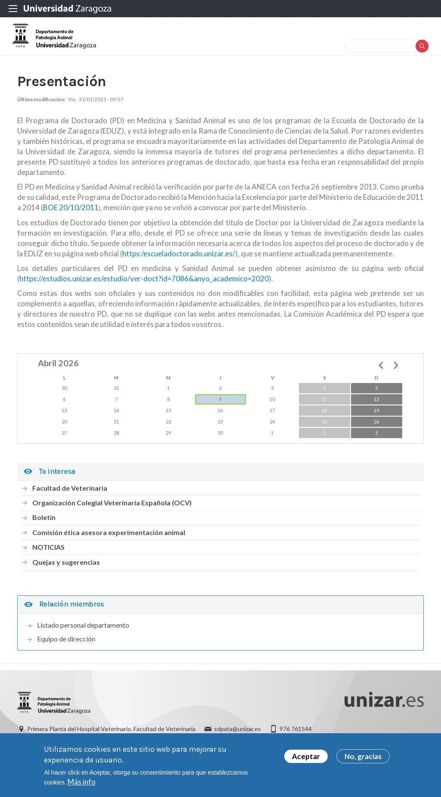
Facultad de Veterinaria (69, 500)
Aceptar (306, 756)
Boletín (44, 530)
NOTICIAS (48, 559)
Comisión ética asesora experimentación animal (108, 544)
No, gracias (363, 756)
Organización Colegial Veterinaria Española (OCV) (112, 515)
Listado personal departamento (83, 637)
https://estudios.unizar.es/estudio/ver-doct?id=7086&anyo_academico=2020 (144, 290)
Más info (82, 781)
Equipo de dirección (66, 651)
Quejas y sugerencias (66, 574)
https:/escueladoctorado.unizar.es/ (178, 265)
